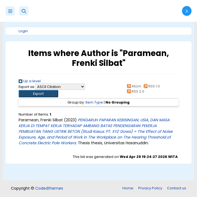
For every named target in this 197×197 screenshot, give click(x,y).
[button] (23, 11)
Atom (133, 86)
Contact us (176, 188)
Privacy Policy (150, 188)
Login (23, 31)
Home (127, 188)
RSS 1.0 (151, 86)
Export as (26, 86)
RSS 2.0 (134, 91)
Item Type (94, 102)
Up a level (30, 81)
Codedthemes (49, 188)
